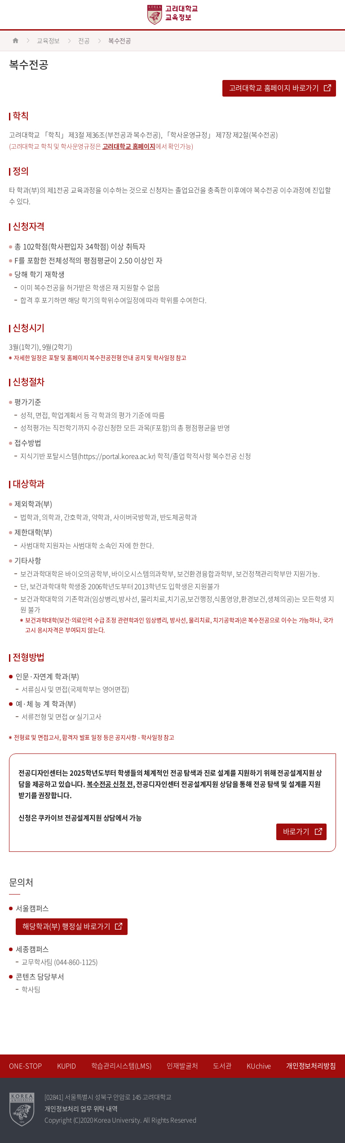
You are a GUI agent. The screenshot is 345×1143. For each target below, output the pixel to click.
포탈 (54, 357)
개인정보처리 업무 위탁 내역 (81, 1108)
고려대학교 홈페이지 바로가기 (274, 87)
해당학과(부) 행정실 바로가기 (66, 926)
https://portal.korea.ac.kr (117, 456)
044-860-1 (70, 962)
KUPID (66, 1066)
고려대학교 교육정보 (172, 15)
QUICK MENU (330, 14)
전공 (84, 40)
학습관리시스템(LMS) (121, 1066)
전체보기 (14, 14)
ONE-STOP (25, 1066)
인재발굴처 (182, 1066)
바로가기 (296, 831)
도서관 (222, 1066)
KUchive (259, 1066)
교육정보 (48, 40)
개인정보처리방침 (311, 1066)
